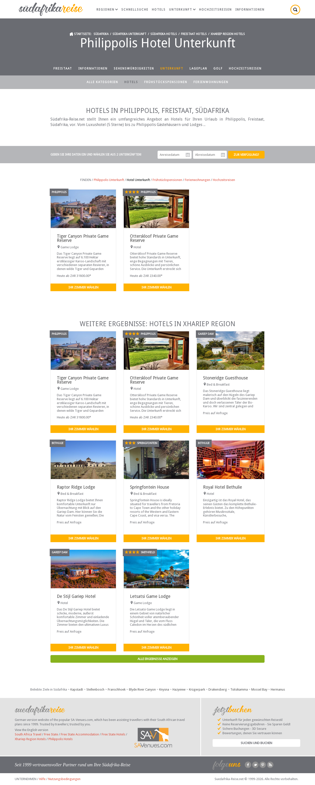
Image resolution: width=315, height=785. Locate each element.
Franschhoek (117, 689)
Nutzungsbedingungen (64, 779)
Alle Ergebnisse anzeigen (157, 659)
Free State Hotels (113, 734)
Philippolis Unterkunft (109, 180)
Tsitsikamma (239, 689)
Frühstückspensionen (165, 82)
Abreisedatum (223, 155)
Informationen (250, 9)
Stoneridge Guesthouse (225, 377)
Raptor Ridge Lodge (76, 487)
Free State (51, 734)
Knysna (164, 689)
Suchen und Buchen (256, 743)
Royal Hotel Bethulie (222, 487)
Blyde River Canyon (142, 689)
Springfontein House (149, 487)
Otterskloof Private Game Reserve (154, 238)
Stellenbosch (95, 689)
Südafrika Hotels (163, 34)
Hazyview (179, 689)
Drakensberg (217, 689)
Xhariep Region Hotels (228, 34)
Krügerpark (197, 689)
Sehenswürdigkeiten (134, 68)
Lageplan (198, 68)
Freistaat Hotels (194, 34)
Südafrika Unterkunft (129, 34)
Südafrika (101, 34)
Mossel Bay (259, 689)
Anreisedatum (188, 155)
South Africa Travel (28, 734)
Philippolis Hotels (60, 739)
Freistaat (62, 68)
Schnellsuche (134, 9)
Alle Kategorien (102, 82)
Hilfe (42, 779)
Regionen (107, 9)
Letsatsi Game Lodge (150, 596)
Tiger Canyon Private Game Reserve (83, 238)
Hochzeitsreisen (215, 9)
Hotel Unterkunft (138, 180)
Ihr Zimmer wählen (83, 287)
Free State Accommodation (80, 734)
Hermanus (278, 689)
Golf (218, 68)
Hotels (159, 9)
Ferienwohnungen (210, 82)
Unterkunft (182, 9)
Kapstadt (76, 689)
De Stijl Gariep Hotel (76, 596)
